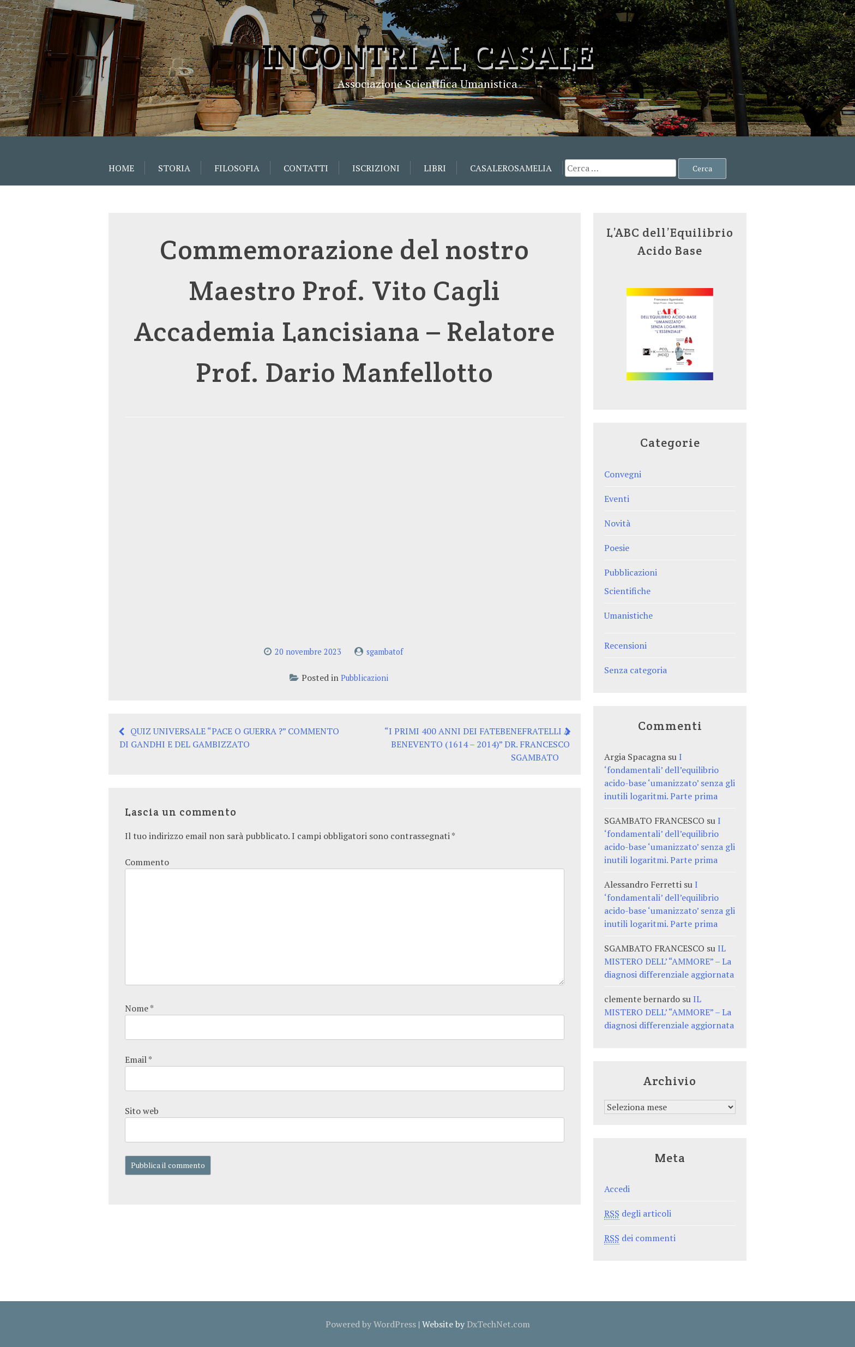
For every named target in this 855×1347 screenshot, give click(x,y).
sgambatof (384, 651)
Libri (435, 168)
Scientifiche (627, 591)
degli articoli (637, 1213)
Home (121, 168)
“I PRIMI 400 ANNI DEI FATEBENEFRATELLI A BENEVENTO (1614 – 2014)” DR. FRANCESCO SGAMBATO (477, 744)
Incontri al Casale (427, 55)
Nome (139, 1008)
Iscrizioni (376, 168)
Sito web (142, 1111)
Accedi (617, 1189)
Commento (147, 862)
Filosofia (237, 168)
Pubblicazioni (364, 678)
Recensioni (625, 645)
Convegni (622, 474)
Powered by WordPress (371, 1324)
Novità (617, 523)
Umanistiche (628, 615)
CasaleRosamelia (511, 168)
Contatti (306, 168)
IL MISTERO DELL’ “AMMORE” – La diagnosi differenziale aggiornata (669, 961)
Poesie (616, 548)
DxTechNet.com (498, 1324)
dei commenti (640, 1238)
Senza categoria (635, 670)
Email (138, 1059)
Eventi (616, 499)
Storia (174, 168)
